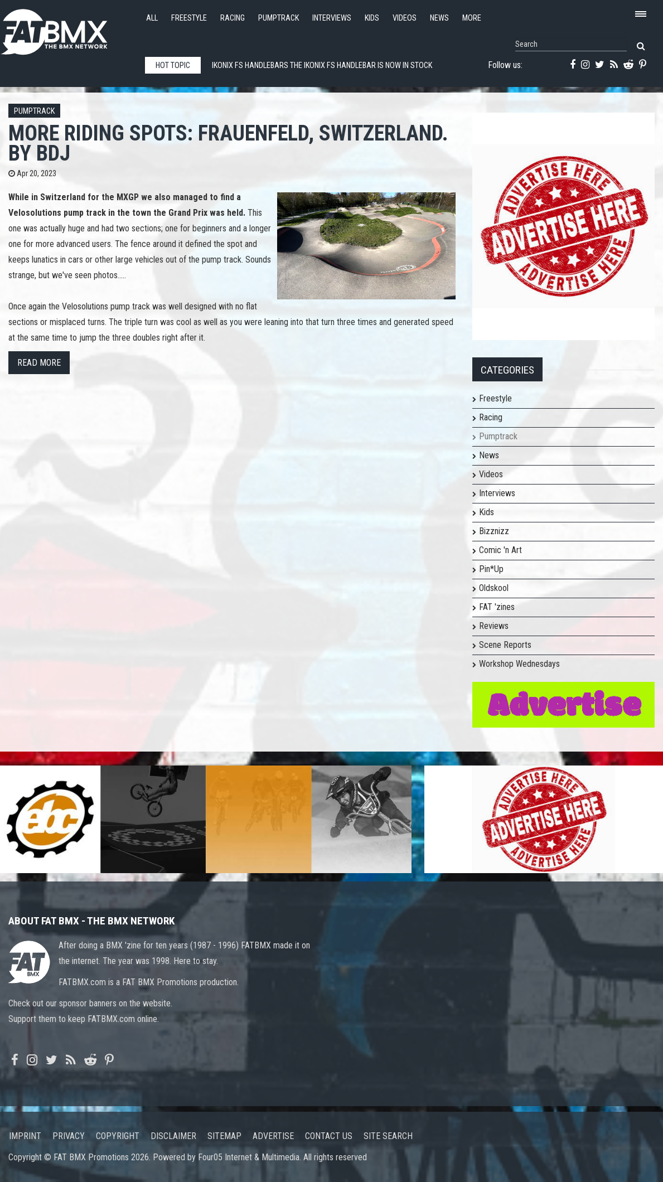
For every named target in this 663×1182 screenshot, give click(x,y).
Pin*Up (491, 569)
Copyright (117, 1136)
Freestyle (189, 18)
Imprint (25, 1136)
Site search (388, 1136)
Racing (232, 18)
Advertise (273, 1136)
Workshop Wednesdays (519, 663)
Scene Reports (505, 645)
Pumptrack (278, 18)
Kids (372, 18)
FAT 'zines (497, 607)
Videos (405, 18)
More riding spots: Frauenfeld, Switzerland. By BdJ (228, 143)
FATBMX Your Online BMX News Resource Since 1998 (67, 28)
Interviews (331, 18)
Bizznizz (494, 531)
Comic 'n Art (500, 550)
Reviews (494, 626)
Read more (39, 362)
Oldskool (494, 588)
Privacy (68, 1136)
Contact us (328, 1136)
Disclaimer (173, 1136)
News (439, 18)
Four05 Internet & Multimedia (248, 1157)
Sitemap (224, 1136)
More (471, 18)
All (152, 18)
